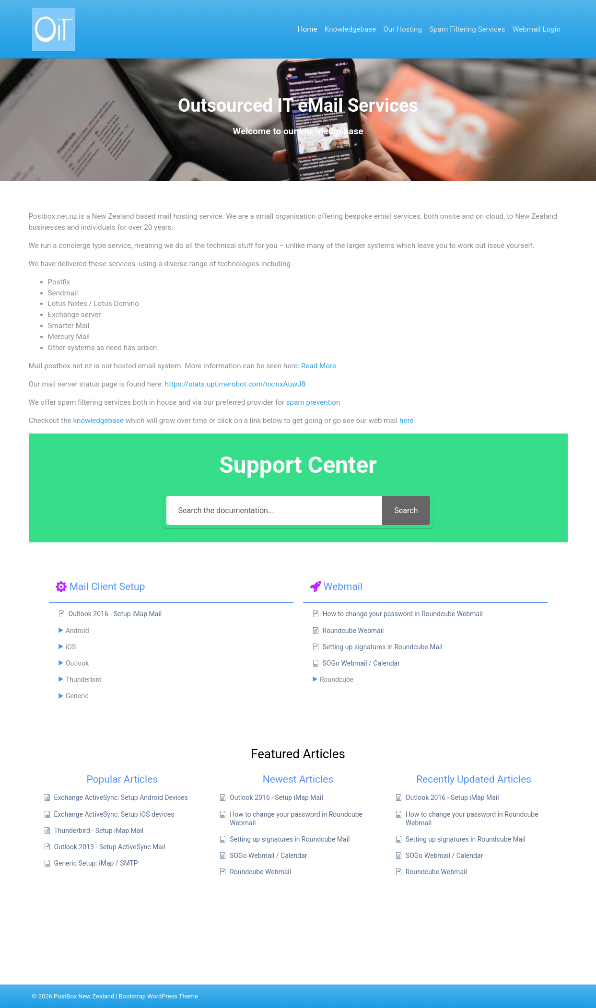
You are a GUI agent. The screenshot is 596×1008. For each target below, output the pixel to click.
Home (307, 29)
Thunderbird (84, 679)
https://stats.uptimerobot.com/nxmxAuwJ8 (235, 384)
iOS (71, 647)
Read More (318, 366)
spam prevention (313, 402)
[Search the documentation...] (274, 510)
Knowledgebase (350, 29)
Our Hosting (402, 29)
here (406, 420)
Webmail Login (537, 29)
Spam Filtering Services (467, 29)
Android (77, 630)
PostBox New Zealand (84, 996)
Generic (77, 696)
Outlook (77, 663)
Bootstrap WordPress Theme (158, 996)
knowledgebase (98, 420)
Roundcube (336, 679)
